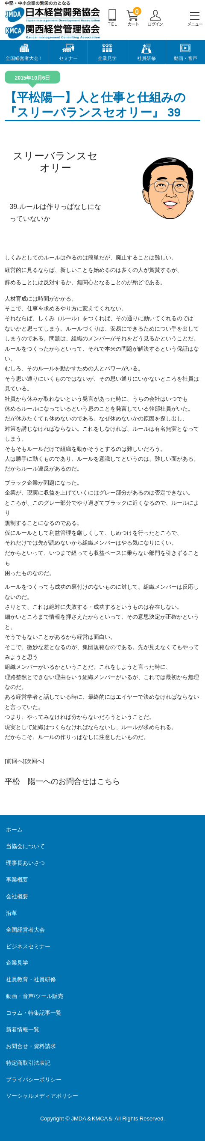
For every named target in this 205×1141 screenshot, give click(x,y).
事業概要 (17, 879)
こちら (108, 781)
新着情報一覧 (22, 1029)
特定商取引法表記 (28, 1063)
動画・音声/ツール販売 (34, 996)
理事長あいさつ (25, 863)
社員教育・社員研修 (31, 979)
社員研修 (146, 58)
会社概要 (17, 896)
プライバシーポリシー (34, 1079)
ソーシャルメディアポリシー (42, 1096)
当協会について (25, 846)
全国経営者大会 (25, 930)
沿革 (11, 913)
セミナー (68, 58)
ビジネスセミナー (28, 946)
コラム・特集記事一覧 (34, 1013)
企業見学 (107, 58)
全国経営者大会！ (24, 58)
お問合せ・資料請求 (31, 1046)
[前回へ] (14, 761)
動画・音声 (185, 58)
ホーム (14, 829)
